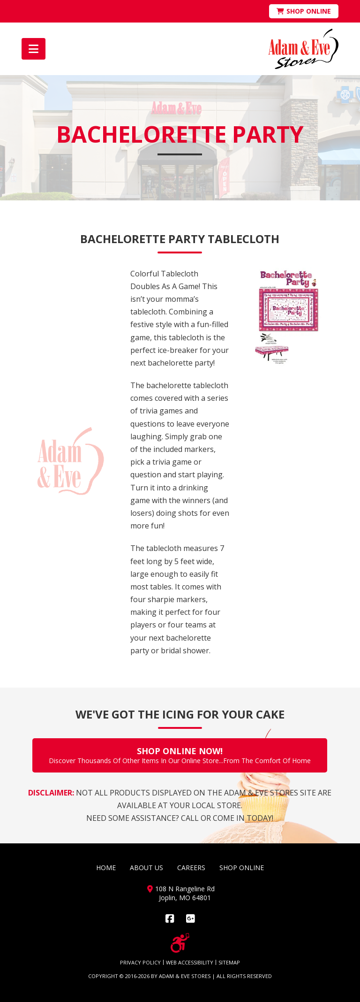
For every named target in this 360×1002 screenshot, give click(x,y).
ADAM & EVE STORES (184, 975)
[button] (33, 49)
